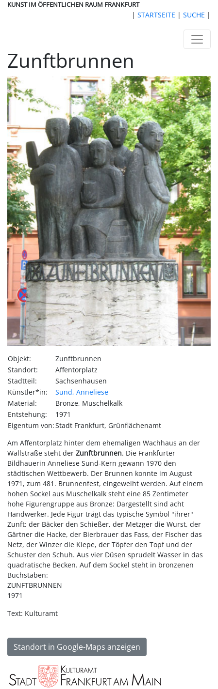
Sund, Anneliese (81, 392)
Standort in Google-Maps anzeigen (77, 647)
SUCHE (194, 14)
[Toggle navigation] (197, 39)
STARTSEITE (156, 14)
